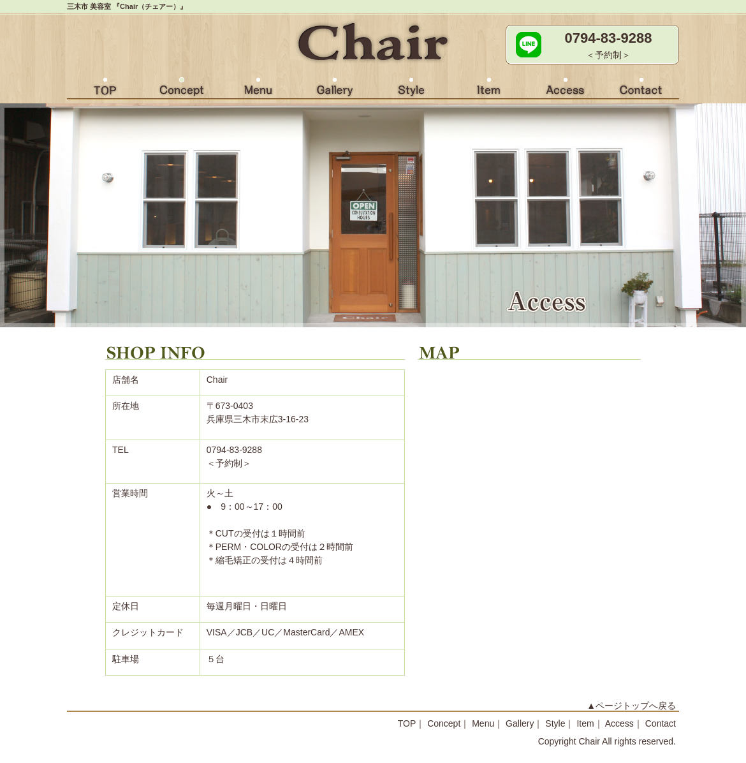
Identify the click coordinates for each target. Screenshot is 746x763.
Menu (258, 90)
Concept (181, 90)
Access (564, 90)
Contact (641, 90)
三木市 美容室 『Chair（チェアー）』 (127, 6)
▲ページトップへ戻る (631, 705)
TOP (407, 723)
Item (488, 90)
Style (411, 90)
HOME (105, 90)
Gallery (334, 90)
